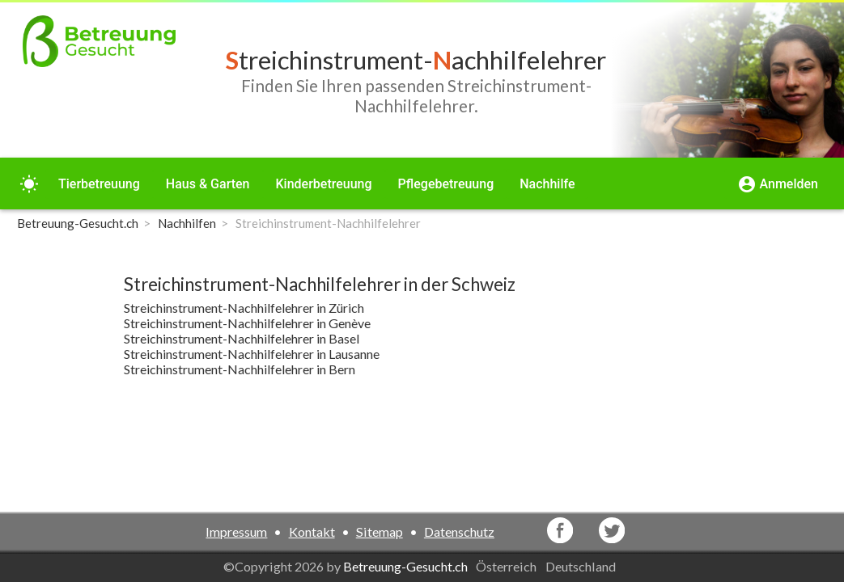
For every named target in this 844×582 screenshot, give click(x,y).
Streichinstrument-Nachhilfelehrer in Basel (241, 338)
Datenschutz (459, 531)
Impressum (236, 531)
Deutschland (581, 566)
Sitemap (379, 531)
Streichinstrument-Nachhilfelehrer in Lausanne (252, 353)
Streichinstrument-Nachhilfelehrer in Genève (247, 323)
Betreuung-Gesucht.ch (405, 566)
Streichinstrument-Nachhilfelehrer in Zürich (244, 307)
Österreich (507, 566)
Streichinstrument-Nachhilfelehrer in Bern (239, 369)
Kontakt (312, 531)
